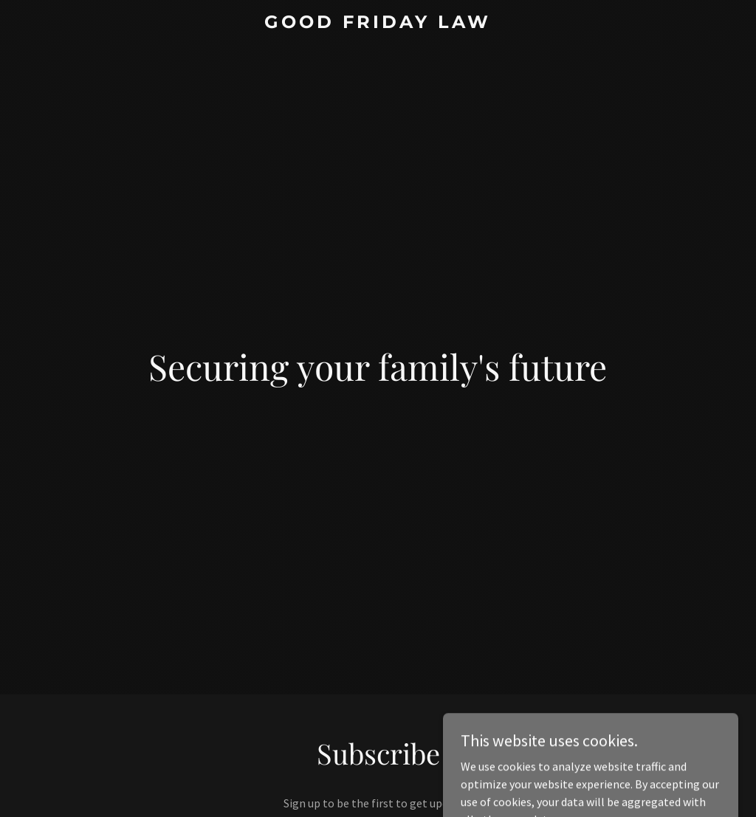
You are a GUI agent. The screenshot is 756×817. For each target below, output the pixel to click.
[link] (378, 23)
